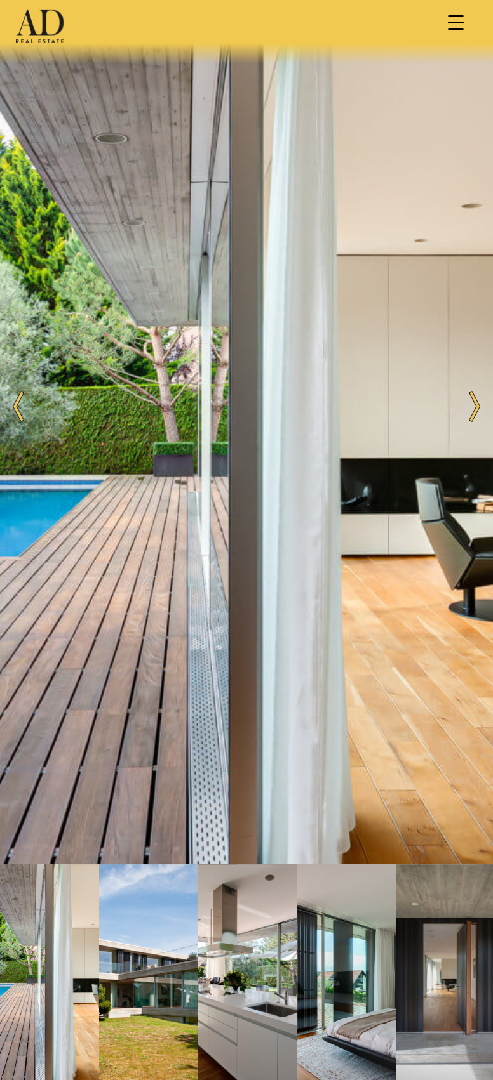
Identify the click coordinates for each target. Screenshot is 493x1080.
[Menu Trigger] (455, 22)
